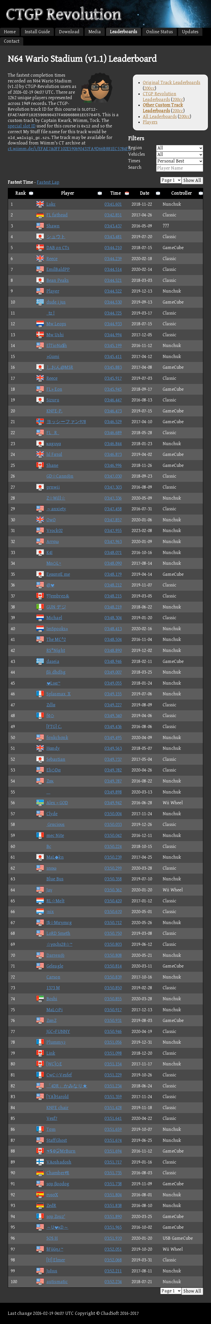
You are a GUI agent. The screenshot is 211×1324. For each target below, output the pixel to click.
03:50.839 (113, 977)
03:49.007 (113, 672)
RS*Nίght (50, 650)
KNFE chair (52, 1107)
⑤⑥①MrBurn (56, 1151)
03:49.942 (113, 803)
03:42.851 (113, 215)
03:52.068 (113, 1260)
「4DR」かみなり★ (61, 1086)
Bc (43, 846)
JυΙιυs (46, 1271)
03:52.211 (113, 1271)
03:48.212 (113, 585)
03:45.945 (113, 389)
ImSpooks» (52, 629)
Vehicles (165, 155)
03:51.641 (113, 1118)
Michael (49, 618)
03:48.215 (113, 596)
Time (115, 193)
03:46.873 (113, 454)
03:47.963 (113, 541)
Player (67, 193)
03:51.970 (113, 1238)
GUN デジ (51, 607)
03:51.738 (113, 1184)
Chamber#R (52, 1173)
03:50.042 (113, 835)
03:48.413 (113, 629)
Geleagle (49, 966)
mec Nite (50, 835)
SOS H (47, 1238)
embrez (52, 596)
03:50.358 (113, 879)
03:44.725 (113, 313)
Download (69, 32)
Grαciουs (50, 824)
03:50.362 (113, 890)
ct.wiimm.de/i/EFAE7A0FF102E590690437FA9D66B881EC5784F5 (69, 149)
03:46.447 (113, 400)
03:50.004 (113, 814)
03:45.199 (113, 345)
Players (150, 122)
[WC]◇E (49, 1064)
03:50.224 (113, 846)
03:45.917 (113, 378)
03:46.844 (113, 443)
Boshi (46, 999)
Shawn (48, 226)
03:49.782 (113, 770)
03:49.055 (113, 683)
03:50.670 (113, 911)
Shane (47, 465)
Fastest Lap (48, 182)
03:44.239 (113, 258)
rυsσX (47, 1195)
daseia (47, 661)
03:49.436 (113, 726)
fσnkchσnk (52, 737)
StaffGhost (51, 1140)
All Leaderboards (160, 116)
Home (10, 32)
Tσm (46, 1129)
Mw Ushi (50, 335)
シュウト (51, 236)
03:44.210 (113, 247)
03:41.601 (113, 204)
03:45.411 (113, 356)
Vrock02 (49, 530)
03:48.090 (113, 563)
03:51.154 (113, 1064)
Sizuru (47, 400)
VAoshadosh (54, 1162)
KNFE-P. (49, 411)
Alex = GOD (52, 803)
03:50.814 (113, 966)
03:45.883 (113, 367)
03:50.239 (113, 857)
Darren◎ (50, 955)
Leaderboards (123, 32)
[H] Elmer (50, 1260)
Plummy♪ (51, 1042)
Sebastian (51, 759)
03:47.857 (113, 520)
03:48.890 (113, 650)
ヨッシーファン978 (61, 421)
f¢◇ (45, 715)
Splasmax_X (53, 694)
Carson (48, 977)
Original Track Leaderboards (171, 82)
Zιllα (45, 705)
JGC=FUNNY (53, 1031)
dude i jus (51, 302)
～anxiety (51, 509)
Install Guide (37, 32)
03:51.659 (113, 1129)
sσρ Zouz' (51, 1216)
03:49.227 (113, 705)
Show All (192, 180)
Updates (190, 32)
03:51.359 (113, 1096)
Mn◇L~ (48, 563)
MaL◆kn (50, 857)
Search (165, 168)
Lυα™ (48, 683)
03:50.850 (113, 988)
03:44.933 (113, 324)
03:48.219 (113, 607)
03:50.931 (113, 1020)
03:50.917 (113, 1010)
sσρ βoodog (52, 1184)
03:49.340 (113, 715)
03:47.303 (113, 487)
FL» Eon (49, 389)
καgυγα (48, 443)
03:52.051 (113, 1249)
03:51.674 (113, 1140)
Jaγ (44, 890)
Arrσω (47, 541)
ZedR (46, 1205)
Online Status (159, 32)
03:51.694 (113, 1151)
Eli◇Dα (48, 770)
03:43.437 (113, 226)
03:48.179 (113, 574)
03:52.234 (113, 1281)
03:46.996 (113, 465)
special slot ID (22, 126)
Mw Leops (51, 324)
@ (45, 585)
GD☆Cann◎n (55, 476)
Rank (20, 193)
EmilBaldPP (53, 269)
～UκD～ (52, 1227)
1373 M (48, 988)
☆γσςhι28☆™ (54, 944)
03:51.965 (113, 1227)
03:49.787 (113, 781)
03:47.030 (113, 476)
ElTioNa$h (51, 345)
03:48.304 (113, 618)
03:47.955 (113, 530)
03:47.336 (113, 498)
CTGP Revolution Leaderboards (159, 96)
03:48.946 (113, 661)
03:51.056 (113, 1042)
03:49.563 (113, 748)
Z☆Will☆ (50, 498)
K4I (44, 552)
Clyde (47, 814)
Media (95, 32)
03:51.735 (113, 1173)
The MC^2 (51, 639)
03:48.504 (113, 639)
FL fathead (52, 215)
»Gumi (48, 356)
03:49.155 (113, 694)
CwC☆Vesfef (54, 1075)
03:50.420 (113, 901)
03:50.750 (113, 933)
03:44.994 (113, 335)
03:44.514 (113, 269)
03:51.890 (113, 1216)
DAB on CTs (52, 247)
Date (144, 193)
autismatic (52, 1281)
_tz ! (45, 313)
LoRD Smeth (53, 933)
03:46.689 (113, 432)
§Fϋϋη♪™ (49, 1249)
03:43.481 (113, 236)
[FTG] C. (49, 726)
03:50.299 (113, 868)
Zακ (45, 781)
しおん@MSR (54, 367)
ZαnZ (46, 1020)
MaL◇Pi (49, 1010)
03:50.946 (113, 1031)
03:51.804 (113, 1195)
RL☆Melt (50, 901)
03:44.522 (113, 291)
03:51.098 (113, 1053)
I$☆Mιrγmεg (54, 922)
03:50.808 (113, 955)
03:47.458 (113, 509)
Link (45, 1053)
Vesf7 (46, 1118)
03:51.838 (113, 1205)
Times (165, 161)
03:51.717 (113, 1162)
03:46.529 (113, 421)
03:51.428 (113, 1107)
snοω (46, 868)
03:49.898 (113, 792)
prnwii (48, 487)
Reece (47, 258)
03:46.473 (113, 411)
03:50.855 (113, 999)
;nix (45, 911)
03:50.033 (113, 824)
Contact (11, 41)
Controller (181, 193)
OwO (46, 520)
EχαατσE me (53, 574)
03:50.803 (113, 944)
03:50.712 (113, 922)
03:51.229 (113, 1075)
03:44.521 (113, 280)
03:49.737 (113, 759)
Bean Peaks (52, 280)
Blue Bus (50, 879)
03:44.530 (113, 302)
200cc (149, 88)
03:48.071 (113, 552)
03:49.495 (113, 737)
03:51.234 (113, 1086)
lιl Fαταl (49, 454)
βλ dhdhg (51, 672)
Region (165, 148)
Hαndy (48, 748)
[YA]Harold (52, 1096)
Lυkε (46, 204)
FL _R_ (47, 432)
